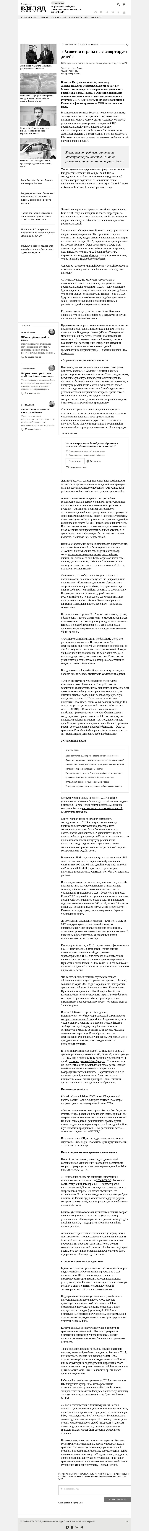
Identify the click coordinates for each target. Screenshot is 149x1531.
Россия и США (58, 17)
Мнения (26, 326)
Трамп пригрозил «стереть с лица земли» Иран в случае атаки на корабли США (36, 216)
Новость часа (59, 3)
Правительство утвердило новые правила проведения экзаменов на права (35, 163)
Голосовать (75, 461)
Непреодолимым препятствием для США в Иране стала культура (37, 374)
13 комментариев (33, 357)
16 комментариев (33, 429)
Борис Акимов (27, 405)
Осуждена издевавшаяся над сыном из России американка (94, 786)
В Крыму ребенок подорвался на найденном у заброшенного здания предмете (37, 249)
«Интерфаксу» (89, 255)
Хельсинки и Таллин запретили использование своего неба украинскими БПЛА (34, 131)
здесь (60, 1479)
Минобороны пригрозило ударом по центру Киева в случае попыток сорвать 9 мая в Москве (37, 98)
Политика (93, 44)
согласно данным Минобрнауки (87, 1061)
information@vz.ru (87, 1521)
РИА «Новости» (96, 1415)
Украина (44, 17)
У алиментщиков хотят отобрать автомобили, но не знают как (94, 773)
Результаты (95, 461)
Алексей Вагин (28, 369)
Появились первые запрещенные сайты (84, 769)
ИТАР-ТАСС (103, 1180)
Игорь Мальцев (28, 332)
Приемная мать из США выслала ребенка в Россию (90, 777)
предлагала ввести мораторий (102, 212)
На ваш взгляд (70, 433)
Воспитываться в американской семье (87, 455)
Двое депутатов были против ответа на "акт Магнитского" (92, 756)
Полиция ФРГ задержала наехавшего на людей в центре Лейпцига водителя (38, 232)
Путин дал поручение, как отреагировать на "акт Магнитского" (95, 760)
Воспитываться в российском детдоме (87, 451)
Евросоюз (96, 17)
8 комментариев (32, 393)
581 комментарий (77, 467)
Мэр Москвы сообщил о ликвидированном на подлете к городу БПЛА (66, 9)
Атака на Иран (28, 17)
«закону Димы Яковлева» (99, 119)
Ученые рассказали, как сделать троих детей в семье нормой (95, 764)
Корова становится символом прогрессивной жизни (35, 410)
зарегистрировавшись (119, 1474)
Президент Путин (78, 17)
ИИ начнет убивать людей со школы (35, 338)
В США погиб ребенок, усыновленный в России (87, 782)
